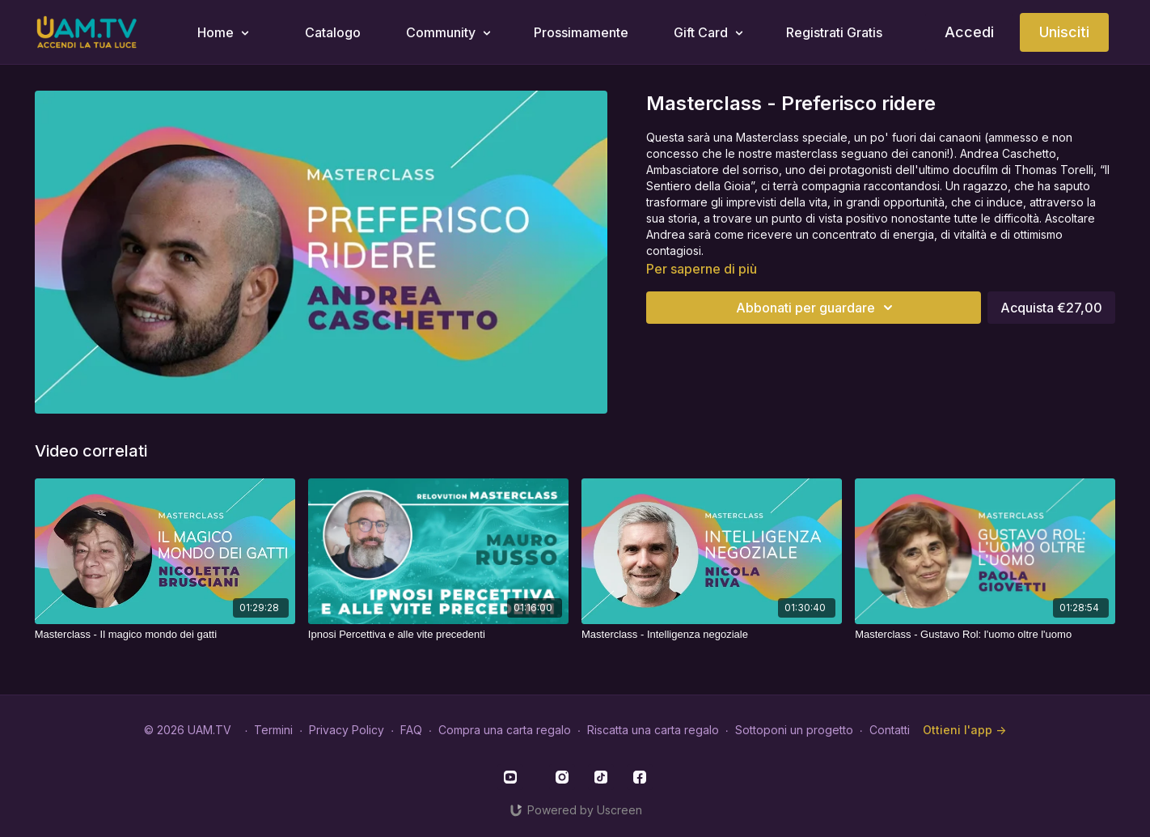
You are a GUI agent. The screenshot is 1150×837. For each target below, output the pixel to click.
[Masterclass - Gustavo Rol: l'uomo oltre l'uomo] (985, 635)
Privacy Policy (346, 730)
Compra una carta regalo (504, 730)
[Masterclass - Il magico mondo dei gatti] (165, 635)
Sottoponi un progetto (794, 730)
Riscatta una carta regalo (653, 730)
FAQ (411, 730)
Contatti (889, 730)
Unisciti (1064, 31)
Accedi (969, 31)
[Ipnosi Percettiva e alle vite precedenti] (438, 635)
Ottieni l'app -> (964, 730)
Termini (273, 730)
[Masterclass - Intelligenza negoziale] (711, 635)
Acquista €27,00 (1051, 308)
